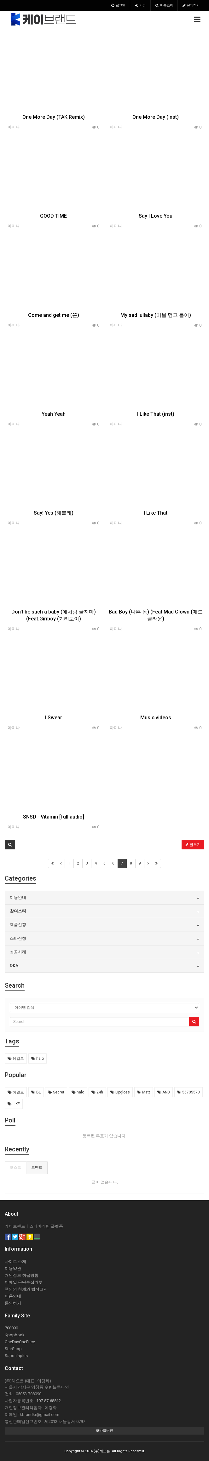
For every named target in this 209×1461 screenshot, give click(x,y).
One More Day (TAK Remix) (53, 117)
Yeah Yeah (54, 414)
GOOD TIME (53, 216)
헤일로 (16, 1058)
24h (97, 1092)
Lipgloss (120, 1092)
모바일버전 (104, 1431)
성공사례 (18, 952)
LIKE (14, 1104)
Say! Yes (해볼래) (53, 513)
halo (37, 1058)
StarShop (13, 1348)
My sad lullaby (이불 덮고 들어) (155, 315)
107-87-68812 (48, 1400)
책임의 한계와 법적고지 (26, 1289)
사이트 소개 (15, 1261)
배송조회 (164, 5)
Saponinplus (16, 1355)
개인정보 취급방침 (21, 1275)
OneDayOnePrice (20, 1341)
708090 (11, 1328)
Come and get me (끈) (53, 315)
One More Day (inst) (155, 117)
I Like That (155, 513)
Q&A (14, 965)
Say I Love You (155, 216)
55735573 (188, 1092)
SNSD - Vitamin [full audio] (53, 817)
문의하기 (191, 5)
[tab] (104, 897)
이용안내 (18, 897)
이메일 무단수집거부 (24, 1282)
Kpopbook (15, 1335)
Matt (143, 1092)
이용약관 (13, 1268)
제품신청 (18, 924)
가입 (140, 5)
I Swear (53, 718)
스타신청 (18, 938)
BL (36, 1092)
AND (163, 1092)
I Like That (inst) (155, 414)
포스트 (15, 1167)
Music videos (155, 718)
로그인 (118, 5)
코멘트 (37, 1167)
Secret (56, 1092)
